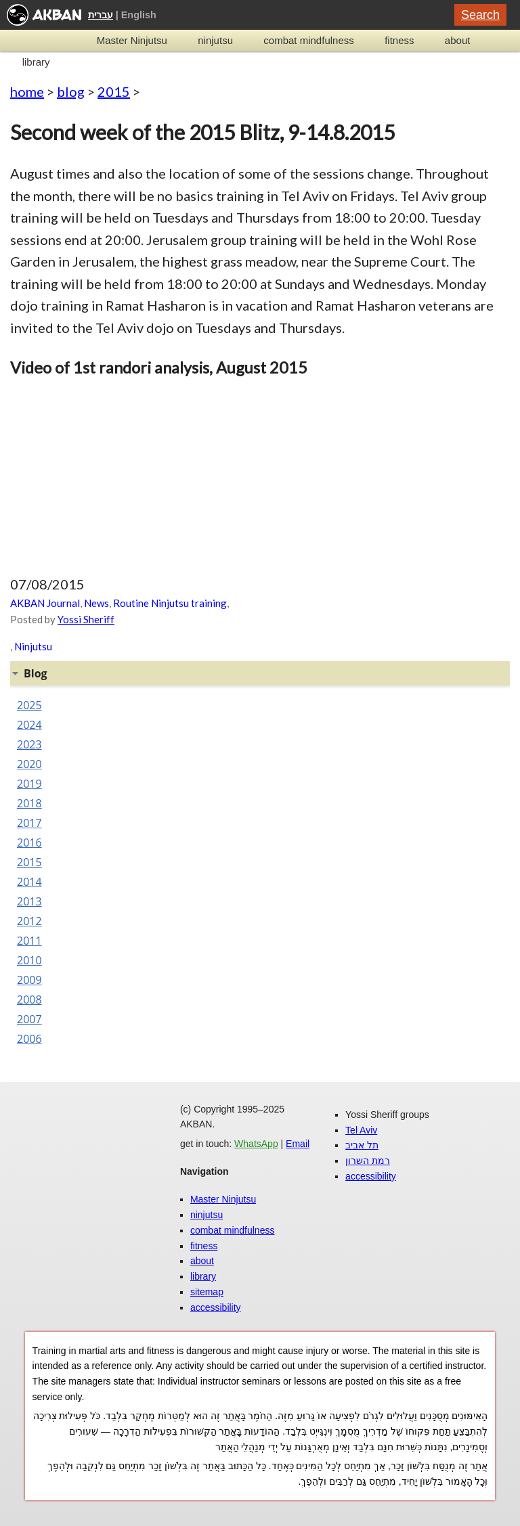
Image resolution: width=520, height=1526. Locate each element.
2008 (29, 999)
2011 (29, 940)
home (27, 91)
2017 (29, 822)
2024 (29, 724)
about (458, 40)
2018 (29, 803)
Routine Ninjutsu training (170, 603)
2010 (29, 960)
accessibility (215, 1307)
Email (297, 1143)
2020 (29, 764)
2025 (29, 705)
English (138, 14)
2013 (29, 901)
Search (480, 15)
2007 (29, 1019)
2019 (29, 783)
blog (71, 91)
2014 (29, 881)
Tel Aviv (361, 1130)
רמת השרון (367, 1160)
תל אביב (361, 1145)
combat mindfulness (308, 40)
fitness (399, 40)
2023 (29, 744)
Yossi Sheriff (86, 619)
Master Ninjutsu (132, 40)
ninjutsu (215, 40)
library (36, 62)
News (96, 603)
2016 (29, 842)
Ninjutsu (33, 646)
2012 (29, 921)
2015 (114, 91)
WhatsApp (256, 1143)
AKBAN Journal (45, 603)
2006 (29, 1038)
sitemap (206, 1291)
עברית (100, 14)
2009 (29, 979)
